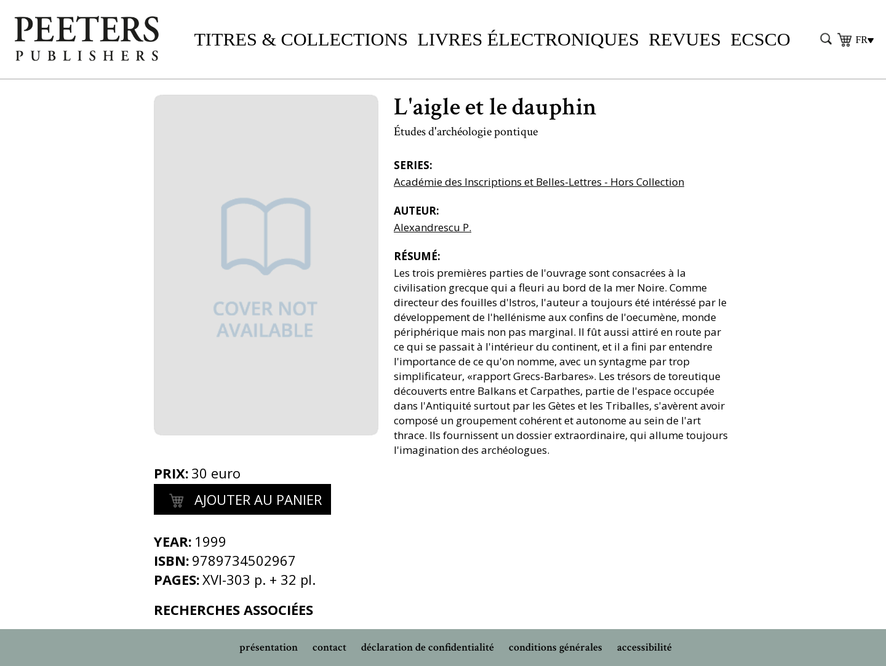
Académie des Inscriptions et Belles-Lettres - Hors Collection (539, 182)
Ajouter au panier (242, 501)
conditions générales (555, 647)
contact (329, 647)
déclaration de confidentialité (427, 647)
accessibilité (644, 647)
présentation (268, 647)
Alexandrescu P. (432, 227)
